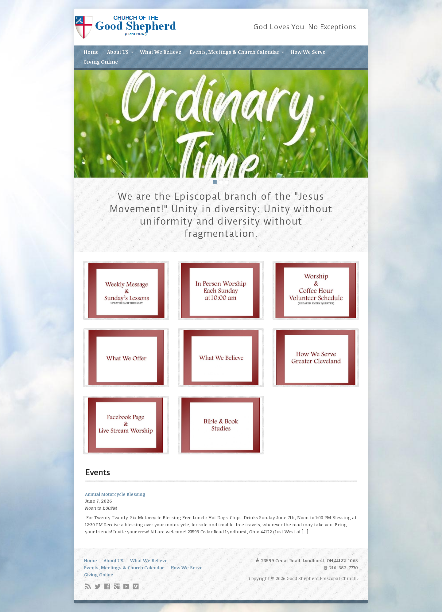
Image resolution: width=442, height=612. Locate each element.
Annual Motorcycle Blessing (115, 494)
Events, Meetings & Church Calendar (234, 52)
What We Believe (160, 52)
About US (118, 52)
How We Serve (307, 52)
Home (91, 52)
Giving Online (100, 61)
